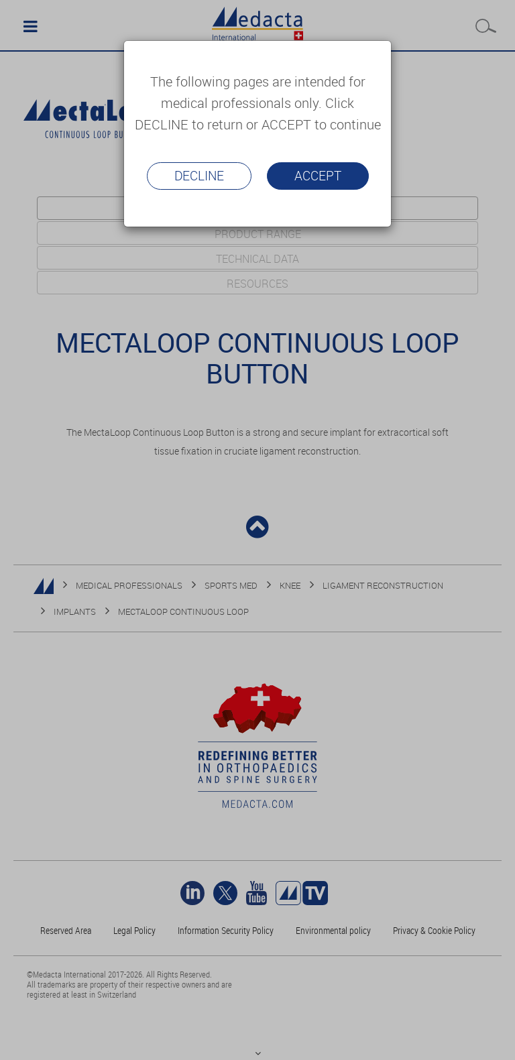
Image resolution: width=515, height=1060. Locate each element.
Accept (317, 175)
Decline (199, 175)
